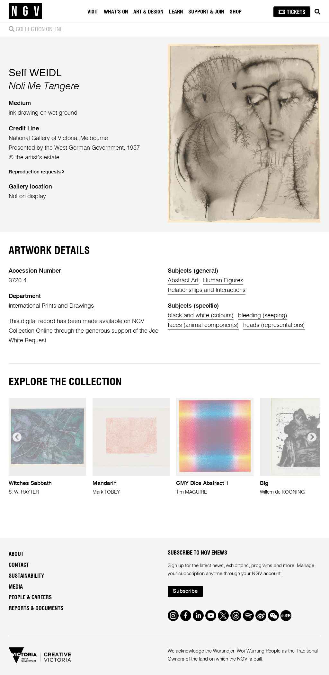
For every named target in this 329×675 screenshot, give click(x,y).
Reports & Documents (36, 608)
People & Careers (30, 597)
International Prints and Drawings (51, 306)
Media (16, 587)
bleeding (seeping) (262, 316)
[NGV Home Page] (25, 11)
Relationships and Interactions (206, 290)
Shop (236, 11)
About (16, 554)
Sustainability (26, 576)
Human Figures (223, 281)
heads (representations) (274, 325)
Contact (19, 565)
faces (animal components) (203, 325)
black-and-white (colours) (201, 316)
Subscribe (185, 591)
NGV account (266, 573)
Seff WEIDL (35, 72)
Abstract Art (183, 281)
